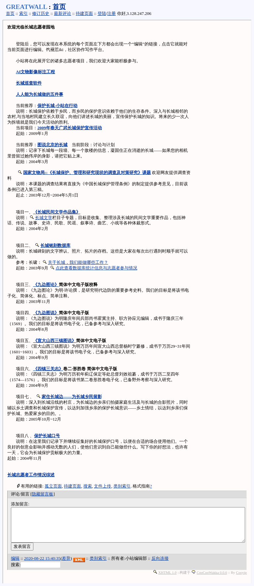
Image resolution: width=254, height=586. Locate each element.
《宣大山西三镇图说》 (54, 340)
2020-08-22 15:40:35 (42, 558)
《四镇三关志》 (48, 368)
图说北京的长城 (52, 144)
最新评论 (62, 13)
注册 (111, 13)
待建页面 (84, 13)
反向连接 (160, 558)
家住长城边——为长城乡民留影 (72, 396)
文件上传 (102, 486)
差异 (66, 558)
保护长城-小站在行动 (57, 105)
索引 (23, 13)
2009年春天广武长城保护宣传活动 (69, 127)
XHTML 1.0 (167, 572)
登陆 (102, 13)
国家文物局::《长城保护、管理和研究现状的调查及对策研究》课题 (87, 172)
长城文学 (43, 217)
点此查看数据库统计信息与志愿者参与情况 (96, 267)
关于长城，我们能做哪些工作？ (78, 262)
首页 (59, 6)
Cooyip (241, 572)
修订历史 (40, 13)
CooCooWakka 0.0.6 (212, 572)
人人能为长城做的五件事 (39, 94)
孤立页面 (53, 486)
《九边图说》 (46, 312)
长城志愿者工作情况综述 (31, 474)
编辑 (15, 558)
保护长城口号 (47, 435)
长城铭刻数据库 (55, 245)
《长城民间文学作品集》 (56, 211)
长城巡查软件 (29, 83)
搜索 (87, 486)
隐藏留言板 (42, 494)
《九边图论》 (46, 284)
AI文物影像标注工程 (35, 71)
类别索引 (122, 486)
